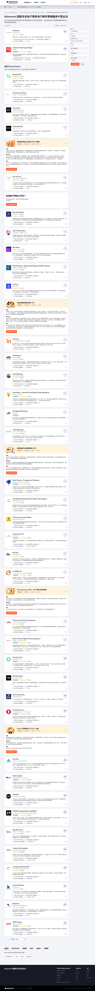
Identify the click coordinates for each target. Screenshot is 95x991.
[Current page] (21, 939)
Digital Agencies (13, 12)
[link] (36, 2)
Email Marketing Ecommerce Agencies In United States (32, 12)
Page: (17, 939)
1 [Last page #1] (25, 939)
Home (5, 12)
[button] (81, 2)
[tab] (6, 948)
